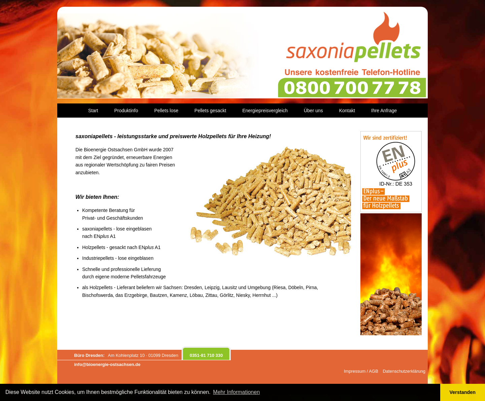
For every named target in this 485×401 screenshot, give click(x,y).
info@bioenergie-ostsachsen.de (107, 364)
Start (93, 110)
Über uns (313, 110)
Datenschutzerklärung (404, 371)
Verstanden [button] (463, 392)
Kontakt (347, 110)
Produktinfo (126, 110)
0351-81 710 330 (206, 355)
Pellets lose (166, 110)
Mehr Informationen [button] (236, 392)
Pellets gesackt (210, 110)
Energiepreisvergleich (265, 110)
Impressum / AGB (361, 371)
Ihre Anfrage (384, 110)
